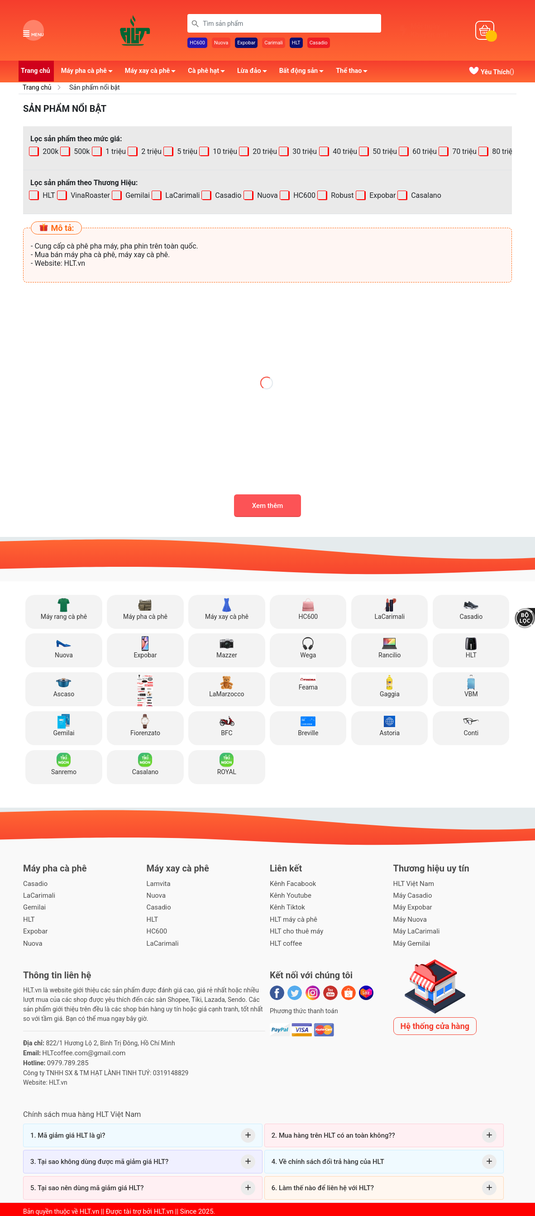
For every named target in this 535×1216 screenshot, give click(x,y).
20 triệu (264, 152)
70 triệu (463, 152)
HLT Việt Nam (412, 884)
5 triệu (186, 152)
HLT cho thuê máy (295, 929)
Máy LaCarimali (415, 929)
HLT (296, 44)
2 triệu (150, 152)
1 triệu (115, 152)
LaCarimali (181, 196)
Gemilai (137, 196)
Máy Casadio (411, 895)
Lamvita (158, 884)
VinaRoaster (89, 196)
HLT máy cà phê (292, 918)
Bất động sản (304, 73)
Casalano (425, 196)
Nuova (221, 44)
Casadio (319, 44)
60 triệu (424, 152)
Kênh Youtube (289, 895)
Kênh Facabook (291, 884)
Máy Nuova (409, 918)
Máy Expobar (411, 906)
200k (49, 152)
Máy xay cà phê (153, 73)
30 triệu (304, 152)
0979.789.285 (66, 1059)
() (491, 73)
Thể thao (354, 73)
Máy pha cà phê (89, 73)
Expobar (246, 44)
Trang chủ (35, 72)
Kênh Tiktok (286, 906)
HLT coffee (285, 940)
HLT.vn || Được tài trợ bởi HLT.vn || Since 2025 (142, 1207)
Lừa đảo (254, 73)
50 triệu (384, 152)
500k (81, 152)
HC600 (197, 44)
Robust (341, 196)
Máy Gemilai (410, 940)
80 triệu (503, 152)
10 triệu (224, 152)
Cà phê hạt (209, 73)
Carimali (273, 44)
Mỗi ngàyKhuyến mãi (430, 31)
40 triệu (344, 152)
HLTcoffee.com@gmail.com (81, 1049)
